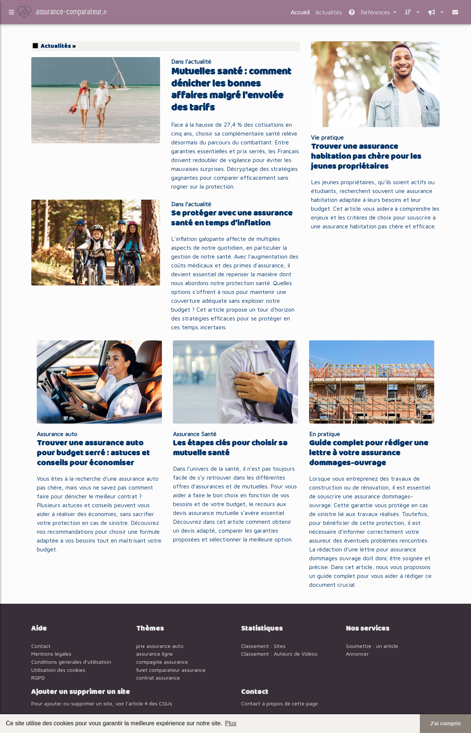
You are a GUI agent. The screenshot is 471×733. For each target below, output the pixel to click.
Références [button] (370, 13)
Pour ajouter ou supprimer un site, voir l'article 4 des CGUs (101, 703)
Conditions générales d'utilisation (71, 662)
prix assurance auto (160, 646)
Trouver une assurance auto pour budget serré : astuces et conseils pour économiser (93, 453)
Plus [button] (230, 723)
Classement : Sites (263, 646)
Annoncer (357, 653)
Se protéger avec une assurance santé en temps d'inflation (232, 218)
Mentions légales (51, 653)
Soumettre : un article (372, 646)
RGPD (38, 677)
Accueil (300, 13)
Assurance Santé (194, 434)
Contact (41, 646)
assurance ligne (154, 653)
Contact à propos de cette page (279, 703)
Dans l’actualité (191, 61)
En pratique (324, 434)
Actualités (328, 13)
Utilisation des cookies (58, 670)
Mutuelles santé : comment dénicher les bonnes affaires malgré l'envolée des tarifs (231, 89)
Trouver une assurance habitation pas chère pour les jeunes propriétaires (366, 156)
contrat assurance (158, 677)
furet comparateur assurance (171, 670)
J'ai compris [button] (445, 723)
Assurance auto (57, 434)
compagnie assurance (162, 662)
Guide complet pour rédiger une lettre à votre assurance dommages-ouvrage (368, 453)
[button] (410, 13)
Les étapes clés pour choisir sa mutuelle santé (230, 448)
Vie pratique (327, 137)
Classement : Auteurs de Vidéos (279, 653)
